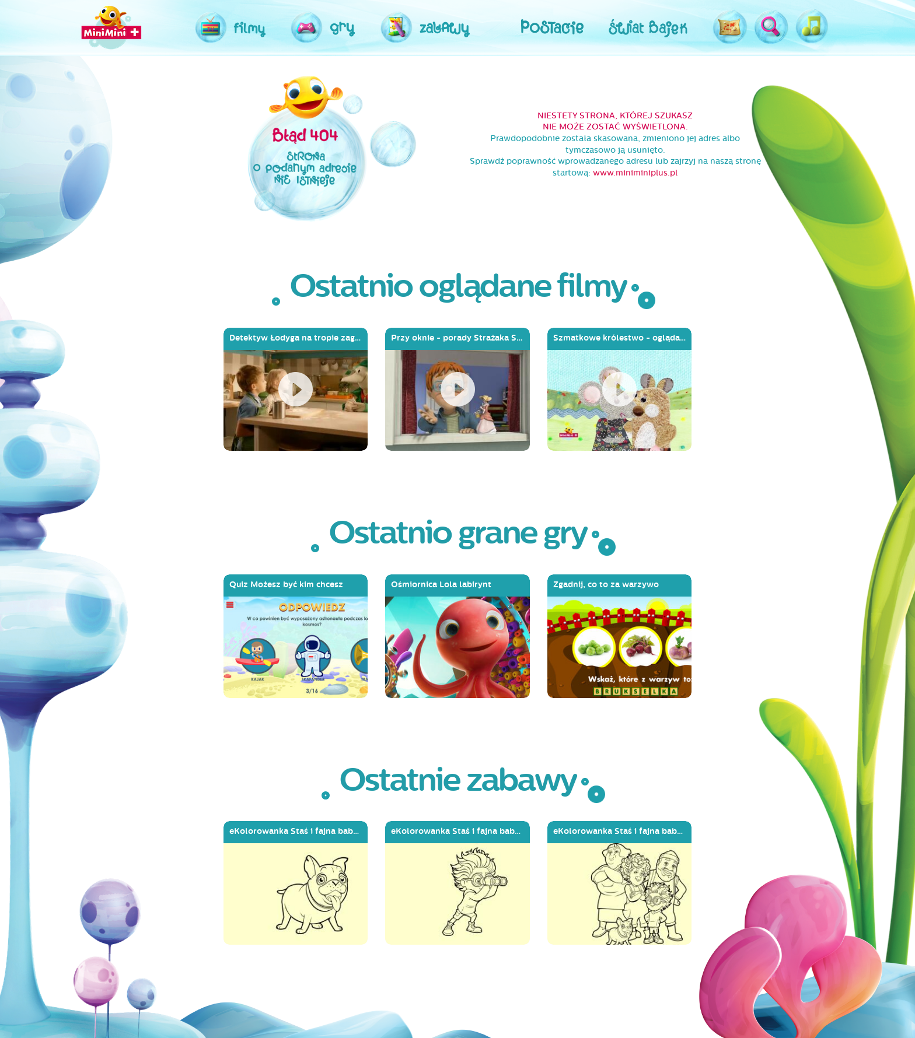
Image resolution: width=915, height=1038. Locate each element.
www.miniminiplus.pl (635, 173)
